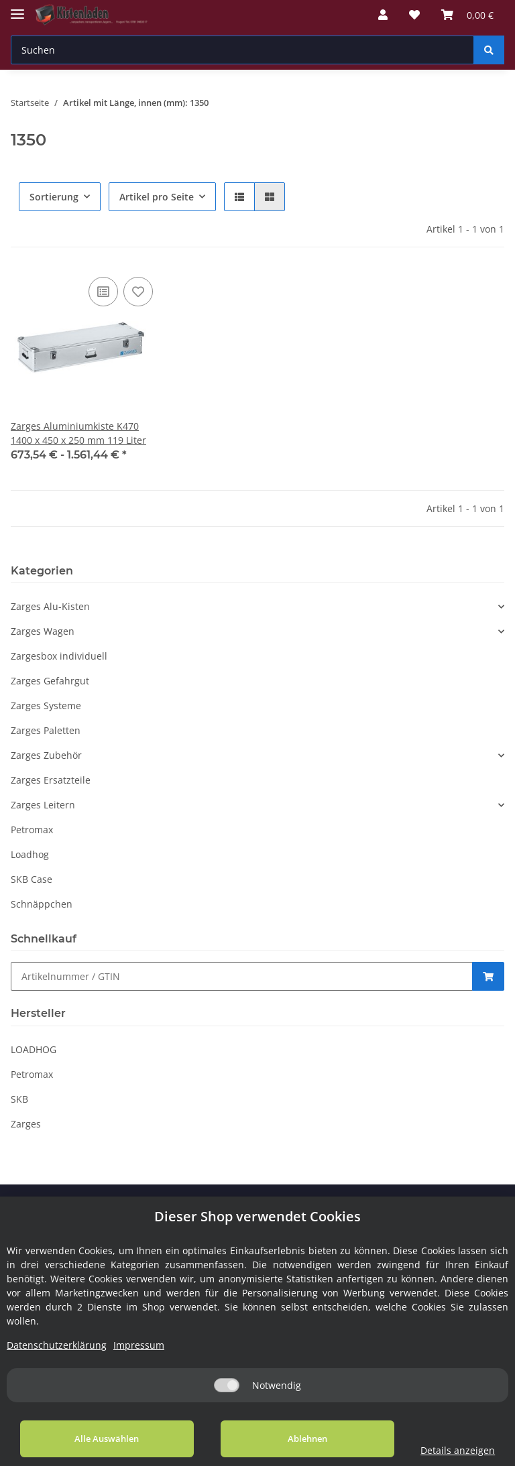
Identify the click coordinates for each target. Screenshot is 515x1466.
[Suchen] (242, 50)
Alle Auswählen (100, 1438)
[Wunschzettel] (414, 14)
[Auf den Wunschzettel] (138, 291)
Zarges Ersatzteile (51, 780)
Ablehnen (287, 1438)
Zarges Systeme (46, 705)
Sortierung (54, 196)
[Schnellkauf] (242, 976)
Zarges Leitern (43, 804)
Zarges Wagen (42, 631)
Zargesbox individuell (59, 656)
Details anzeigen (445, 1450)
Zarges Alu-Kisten (50, 606)
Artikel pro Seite (156, 196)
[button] (382, 14)
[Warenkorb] (467, 14)
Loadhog (30, 854)
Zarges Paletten (45, 730)
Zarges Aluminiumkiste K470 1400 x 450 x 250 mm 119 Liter (78, 433)
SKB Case (31, 879)
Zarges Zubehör (46, 755)
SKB (19, 1099)
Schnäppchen (41, 904)
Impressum (138, 1345)
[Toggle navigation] (17, 8)
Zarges (26, 1123)
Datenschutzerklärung (57, 1345)
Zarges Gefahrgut (50, 680)
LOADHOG (33, 1049)
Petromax (32, 829)
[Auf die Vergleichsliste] (103, 291)
